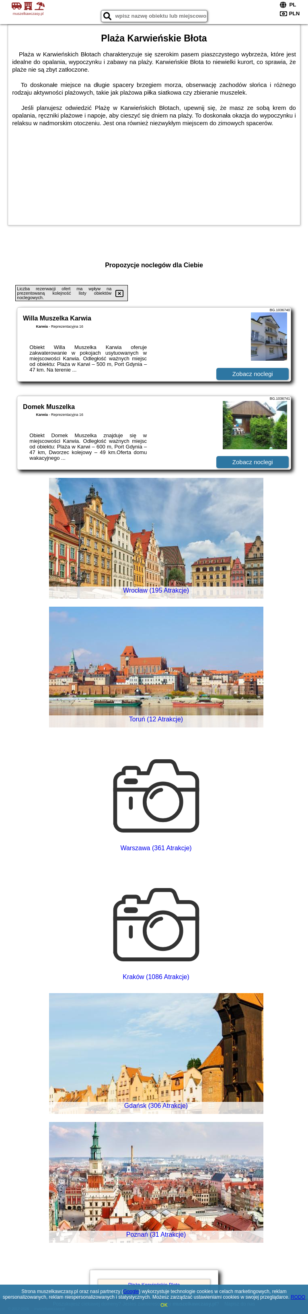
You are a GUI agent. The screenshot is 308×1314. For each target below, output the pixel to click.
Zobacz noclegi (252, 373)
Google (131, 1291)
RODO (298, 1297)
